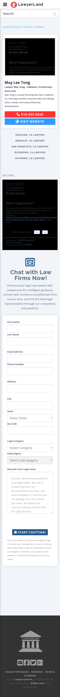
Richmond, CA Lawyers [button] (29, 152)
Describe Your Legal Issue (21, 469)
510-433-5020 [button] (30, 114)
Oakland (39, 26)
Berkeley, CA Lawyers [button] (30, 140)
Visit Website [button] (30, 121)
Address (11, 381)
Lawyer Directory (11, 26)
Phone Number (15, 364)
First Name (13, 321)
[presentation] (31, 521)
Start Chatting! (30, 532)
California (27, 26)
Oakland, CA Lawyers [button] (30, 134)
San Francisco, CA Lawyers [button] (30, 146)
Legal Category (15, 441)
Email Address (15, 351)
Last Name (13, 334)
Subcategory (14, 453)
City (9, 398)
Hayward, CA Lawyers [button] (30, 158)
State (10, 411)
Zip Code (12, 423)
